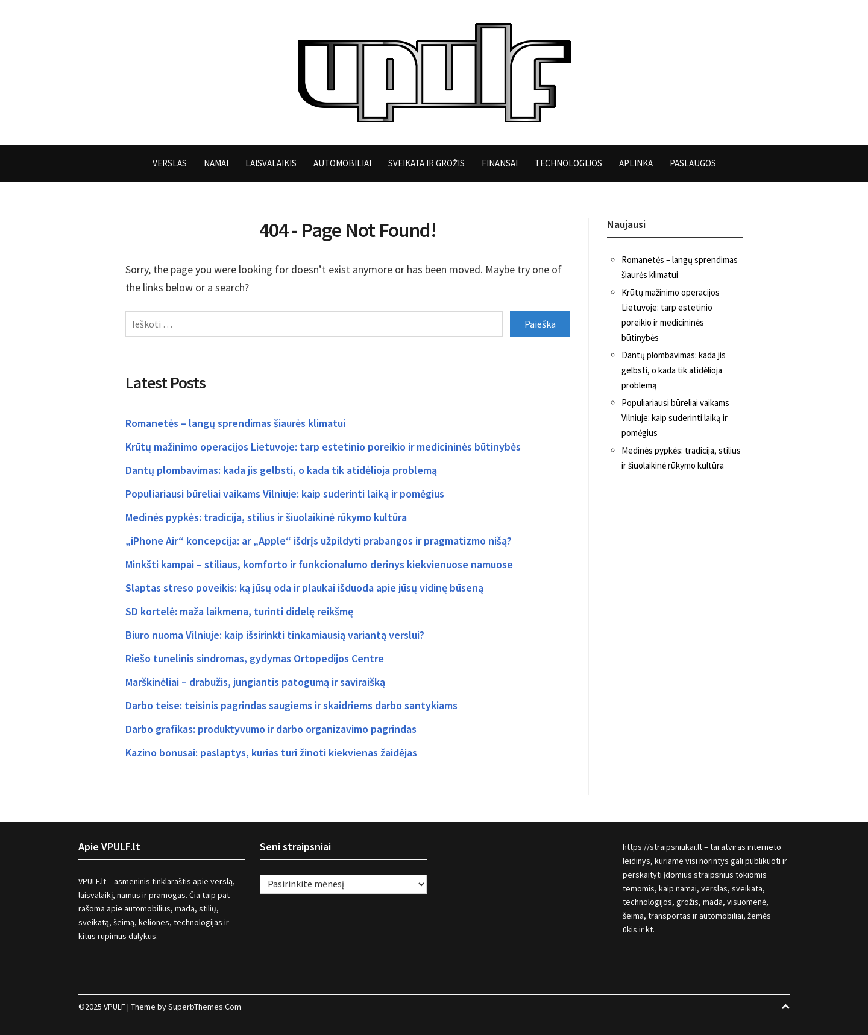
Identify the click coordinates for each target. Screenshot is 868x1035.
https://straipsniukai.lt (662, 846)
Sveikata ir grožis (426, 163)
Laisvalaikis (271, 163)
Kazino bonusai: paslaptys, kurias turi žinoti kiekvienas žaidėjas (271, 752)
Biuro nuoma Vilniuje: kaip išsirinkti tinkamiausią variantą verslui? (274, 635)
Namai (216, 163)
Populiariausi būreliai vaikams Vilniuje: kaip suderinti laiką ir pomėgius (284, 494)
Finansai (500, 163)
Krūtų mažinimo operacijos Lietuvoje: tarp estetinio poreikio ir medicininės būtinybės (323, 447)
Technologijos (568, 163)
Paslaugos (693, 163)
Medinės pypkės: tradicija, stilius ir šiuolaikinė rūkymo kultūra (266, 517)
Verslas (170, 163)
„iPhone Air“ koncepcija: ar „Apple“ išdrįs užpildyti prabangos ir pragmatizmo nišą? (318, 541)
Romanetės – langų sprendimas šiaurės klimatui (235, 423)
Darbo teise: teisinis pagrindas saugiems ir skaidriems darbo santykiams (291, 705)
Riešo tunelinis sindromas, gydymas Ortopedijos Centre (254, 658)
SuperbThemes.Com (204, 1006)
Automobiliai (342, 163)
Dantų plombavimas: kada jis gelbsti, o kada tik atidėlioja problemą (281, 470)
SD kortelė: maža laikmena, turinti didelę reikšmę (239, 611)
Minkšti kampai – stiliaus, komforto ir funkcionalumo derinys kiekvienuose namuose (319, 564)
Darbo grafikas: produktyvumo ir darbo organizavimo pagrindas (271, 729)
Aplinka (636, 163)
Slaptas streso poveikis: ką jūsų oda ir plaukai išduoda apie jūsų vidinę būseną (304, 588)
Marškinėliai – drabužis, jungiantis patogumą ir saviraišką (255, 682)
